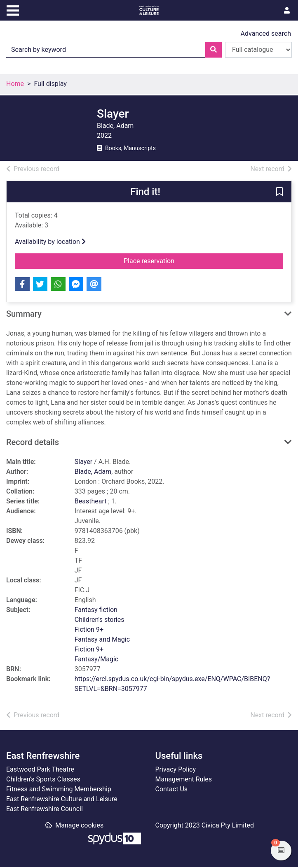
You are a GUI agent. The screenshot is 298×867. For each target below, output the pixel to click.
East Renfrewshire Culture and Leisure (61, 799)
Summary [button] (24, 314)
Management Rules (183, 779)
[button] (279, 192)
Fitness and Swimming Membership (58, 789)
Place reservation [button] (163, 260)
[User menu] (287, 10)
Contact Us (171, 789)
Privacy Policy (175, 769)
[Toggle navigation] (13, 9)
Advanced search (266, 33)
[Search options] (258, 50)
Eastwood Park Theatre (40, 769)
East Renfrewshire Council (44, 809)
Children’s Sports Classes (43, 779)
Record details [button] (32, 442)
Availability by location (50, 242)
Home (15, 84)
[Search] (213, 50)
